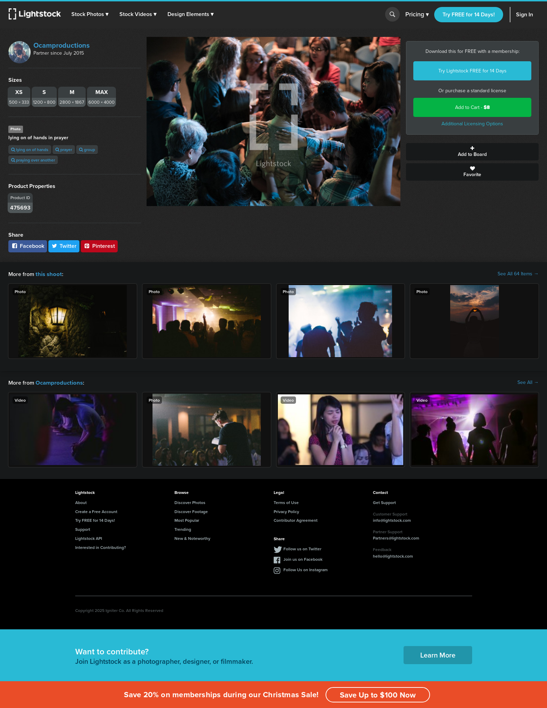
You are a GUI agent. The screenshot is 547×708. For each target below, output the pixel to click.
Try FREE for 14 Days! (469, 14)
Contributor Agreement (296, 519)
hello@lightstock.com (393, 555)
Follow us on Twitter (302, 548)
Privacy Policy (286, 511)
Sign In (524, 14)
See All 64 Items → (518, 273)
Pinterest (99, 246)
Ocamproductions (61, 45)
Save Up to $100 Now (378, 694)
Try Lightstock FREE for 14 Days (472, 70)
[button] (90, 14)
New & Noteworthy (192, 538)
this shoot (48, 274)
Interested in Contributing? (100, 547)
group (87, 149)
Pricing (417, 14)
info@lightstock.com (392, 519)
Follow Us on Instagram (305, 569)
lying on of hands (29, 149)
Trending (182, 529)
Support (82, 529)
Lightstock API (88, 538)
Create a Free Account (96, 511)
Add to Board (472, 152)
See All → (528, 382)
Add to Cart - (472, 107)
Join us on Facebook (302, 558)
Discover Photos (189, 502)
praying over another (33, 160)
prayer (63, 149)
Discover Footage (191, 511)
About (81, 502)
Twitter (64, 246)
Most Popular (186, 519)
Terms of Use (286, 502)
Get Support (384, 502)
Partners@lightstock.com (396, 537)
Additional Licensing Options (472, 123)
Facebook (27, 246)
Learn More (437, 654)
